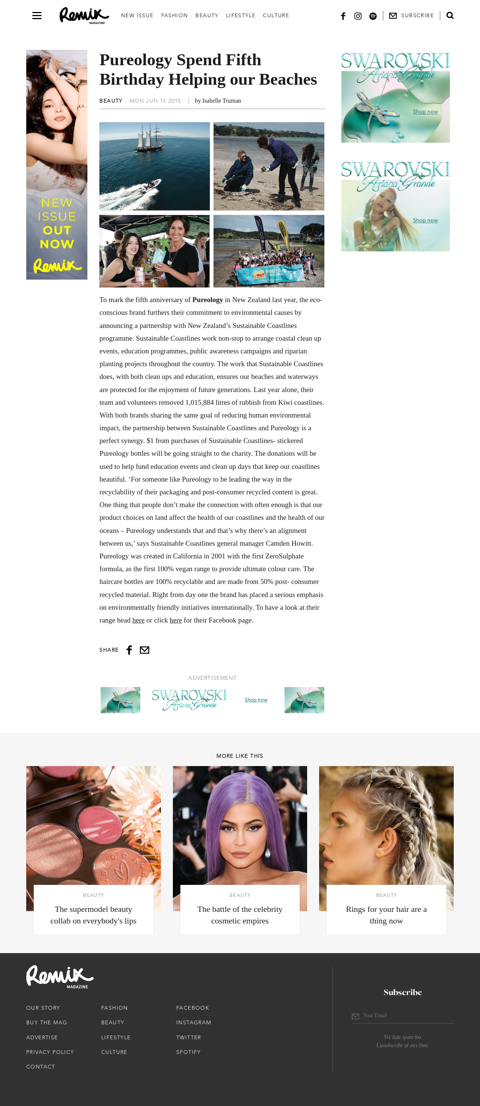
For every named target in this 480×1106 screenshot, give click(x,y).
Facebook (192, 1007)
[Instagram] (358, 15)
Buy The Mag (46, 1022)
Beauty (206, 15)
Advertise (42, 1037)
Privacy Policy (50, 1052)
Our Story (43, 1007)
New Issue (137, 15)
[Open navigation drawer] (37, 15)
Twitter (188, 1037)
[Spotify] (373, 15)
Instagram (194, 1022)
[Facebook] (343, 15)
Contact (41, 1066)
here (138, 620)
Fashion (174, 15)
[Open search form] (450, 15)
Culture (276, 15)
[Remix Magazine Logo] (84, 15)
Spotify (188, 1052)
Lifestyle (241, 15)
